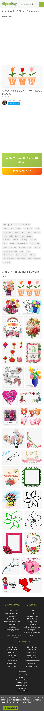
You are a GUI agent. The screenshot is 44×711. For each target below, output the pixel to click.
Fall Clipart (32, 650)
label (37, 228)
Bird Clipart (22, 677)
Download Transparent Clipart (22, 159)
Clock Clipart (31, 652)
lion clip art (21, 259)
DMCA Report (32, 619)
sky (30, 247)
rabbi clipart (12, 624)
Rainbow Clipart (32, 666)
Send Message (14, 104)
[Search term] (27, 4)
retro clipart (8, 228)
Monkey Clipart (22, 683)
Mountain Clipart (22, 691)
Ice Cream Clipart (22, 685)
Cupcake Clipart (12, 655)
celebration (25, 225)
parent (15, 240)
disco (5, 247)
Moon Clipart (32, 647)
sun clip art (8, 225)
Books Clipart (12, 650)
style (28, 251)
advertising (7, 232)
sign (22, 236)
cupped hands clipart (12, 622)
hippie (32, 255)
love (17, 255)
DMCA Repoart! (22, 171)
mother (18, 228)
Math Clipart (12, 647)
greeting (24, 240)
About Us (32, 611)
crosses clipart (12, 619)
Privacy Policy (32, 622)
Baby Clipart (12, 666)
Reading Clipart (22, 674)
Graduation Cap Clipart (32, 661)
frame (25, 255)
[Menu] (41, 4)
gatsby (29, 236)
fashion (37, 259)
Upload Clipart (32, 624)
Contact (32, 613)
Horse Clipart (31, 655)
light (5, 244)
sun (37, 244)
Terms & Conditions (32, 616)
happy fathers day (10, 251)
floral (16, 232)
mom (12, 244)
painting (37, 247)
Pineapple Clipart (22, 680)
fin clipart (12, 616)
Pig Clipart (22, 688)
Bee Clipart (32, 658)
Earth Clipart (12, 658)
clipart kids (28, 228)
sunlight (13, 247)
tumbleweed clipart (12, 613)
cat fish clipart (12, 611)
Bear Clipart (32, 663)
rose (31, 244)
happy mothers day (11, 236)
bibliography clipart (12, 630)
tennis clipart (26, 232)
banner (36, 232)
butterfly (7, 262)
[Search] (32, 4)
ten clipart (12, 627)
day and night (22, 244)
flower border (9, 259)
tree (21, 251)
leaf (29, 259)
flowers (33, 240)
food (16, 225)
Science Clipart (12, 663)
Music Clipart (12, 661)
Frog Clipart (12, 652)
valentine (7, 240)
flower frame (8, 255)
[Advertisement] (22, 42)
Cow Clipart (22, 672)
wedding (22, 247)
